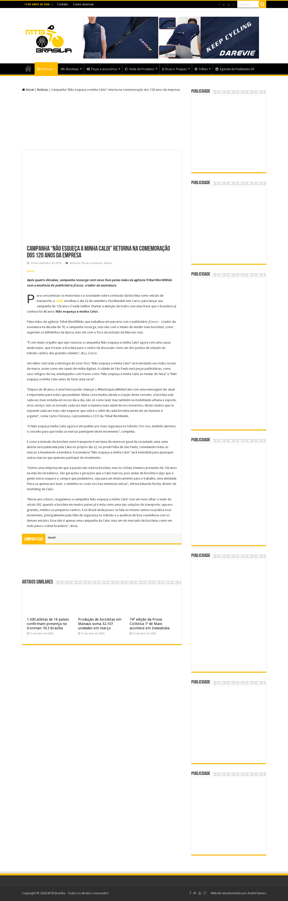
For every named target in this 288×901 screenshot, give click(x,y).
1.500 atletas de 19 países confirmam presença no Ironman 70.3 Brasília (48, 623)
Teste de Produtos (139, 69)
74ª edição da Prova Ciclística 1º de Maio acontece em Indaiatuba (150, 623)
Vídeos (108, 263)
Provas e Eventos (92, 263)
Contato (62, 4)
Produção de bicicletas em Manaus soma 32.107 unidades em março (99, 623)
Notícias (45, 69)
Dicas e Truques (174, 69)
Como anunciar (83, 4)
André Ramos (257, 893)
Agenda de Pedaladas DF (234, 69)
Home (28, 68)
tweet (31, 271)
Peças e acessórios (102, 69)
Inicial (28, 89)
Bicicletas (70, 69)
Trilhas (201, 69)
